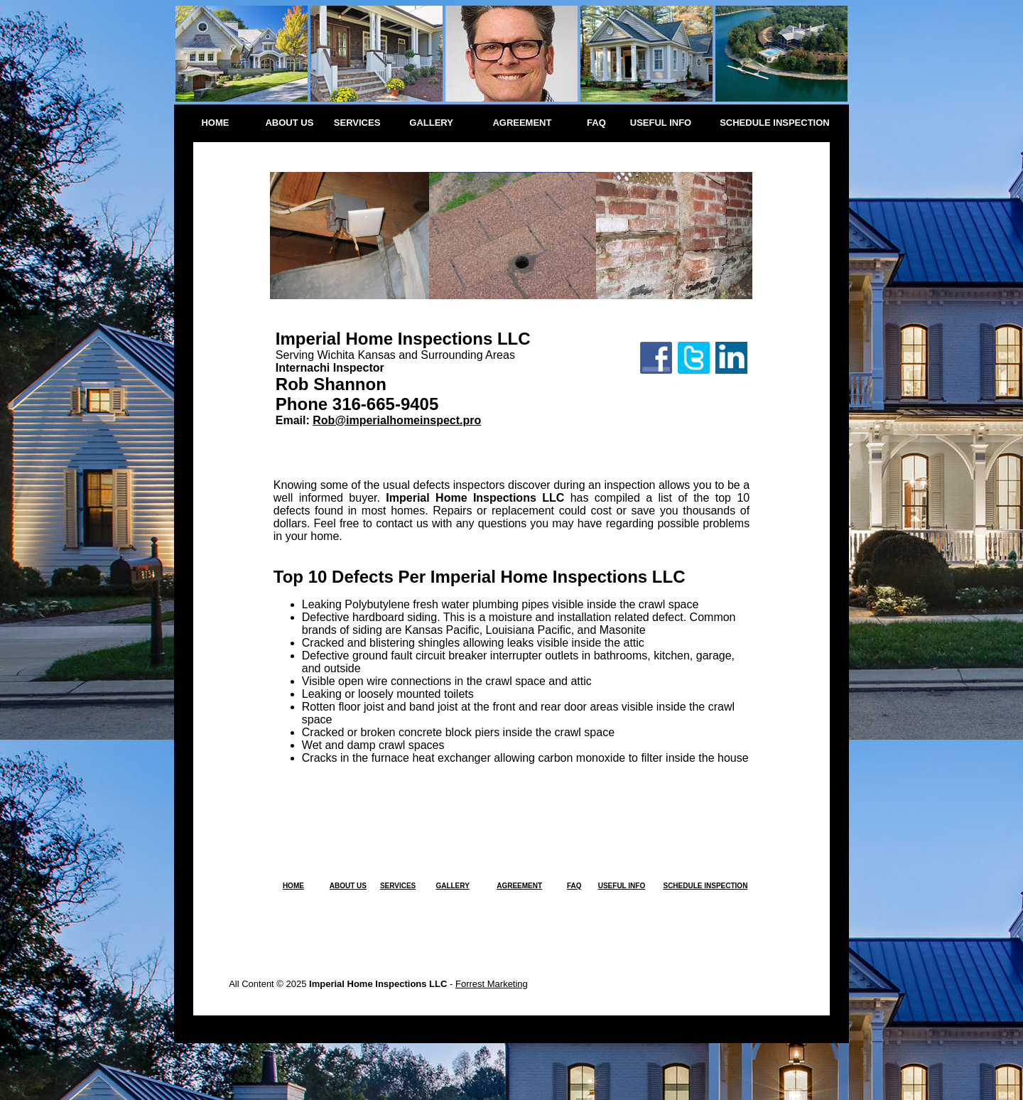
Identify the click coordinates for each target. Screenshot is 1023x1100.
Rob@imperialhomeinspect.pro (397, 420)
